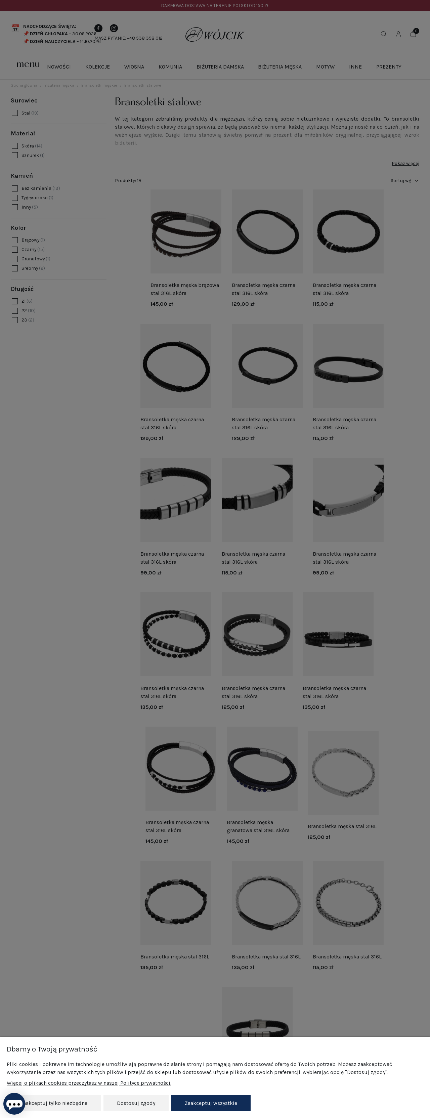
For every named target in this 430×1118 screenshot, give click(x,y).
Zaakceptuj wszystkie (211, 1103)
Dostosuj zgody (136, 1103)
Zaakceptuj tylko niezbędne (53, 1103)
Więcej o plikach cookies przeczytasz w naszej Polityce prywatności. (89, 1083)
